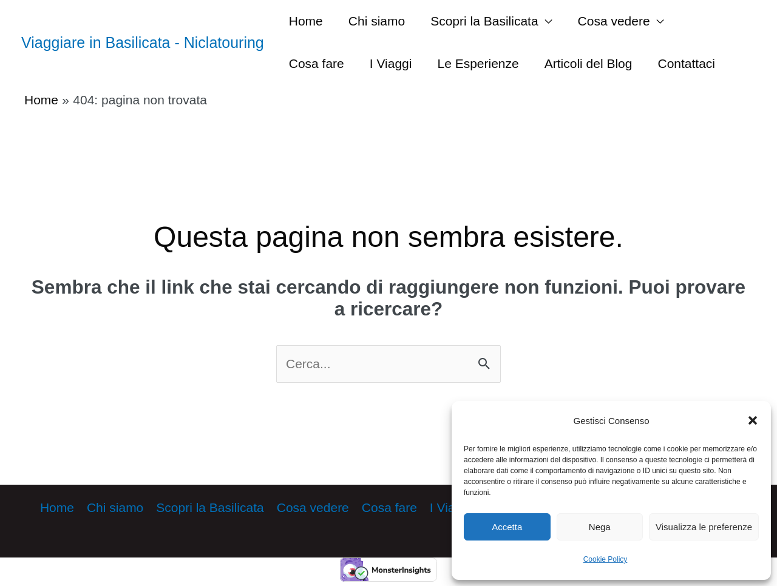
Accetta (507, 527)
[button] (753, 420)
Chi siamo (376, 21)
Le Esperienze (477, 63)
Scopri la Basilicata (484, 21)
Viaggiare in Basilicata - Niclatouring (142, 42)
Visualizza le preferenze (704, 527)
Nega (600, 527)
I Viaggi (391, 63)
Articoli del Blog (589, 63)
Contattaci (686, 63)
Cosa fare (316, 63)
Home (306, 21)
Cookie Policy (605, 559)
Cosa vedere (614, 21)
